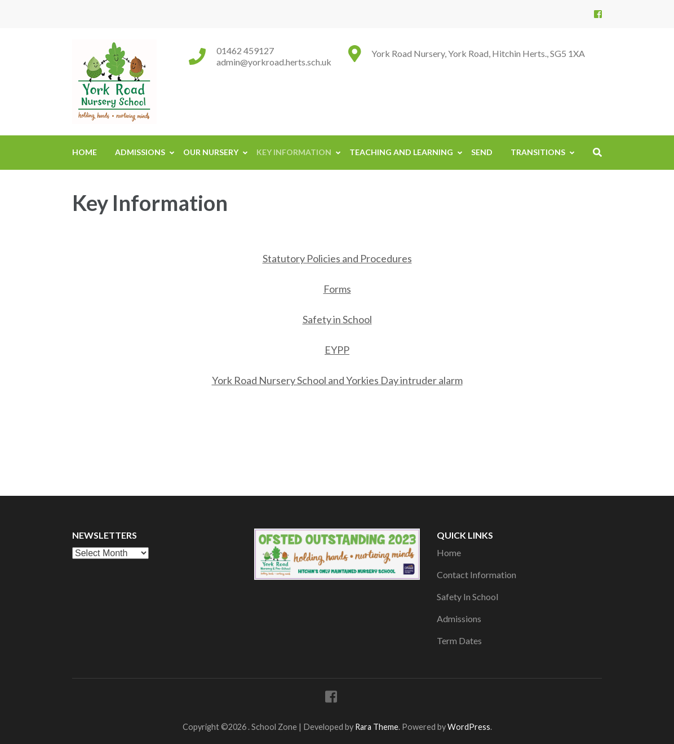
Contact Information (476, 574)
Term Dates (459, 640)
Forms (337, 289)
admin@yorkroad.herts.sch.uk (273, 61)
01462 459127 (245, 50)
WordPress (468, 727)
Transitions (538, 152)
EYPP (337, 350)
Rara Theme (376, 727)
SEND (482, 152)
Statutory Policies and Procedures (337, 258)
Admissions (140, 152)
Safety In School (467, 596)
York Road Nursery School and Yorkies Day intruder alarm (337, 380)
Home (84, 152)
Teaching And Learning (401, 152)
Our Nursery (210, 152)
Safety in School (337, 319)
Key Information (293, 152)
